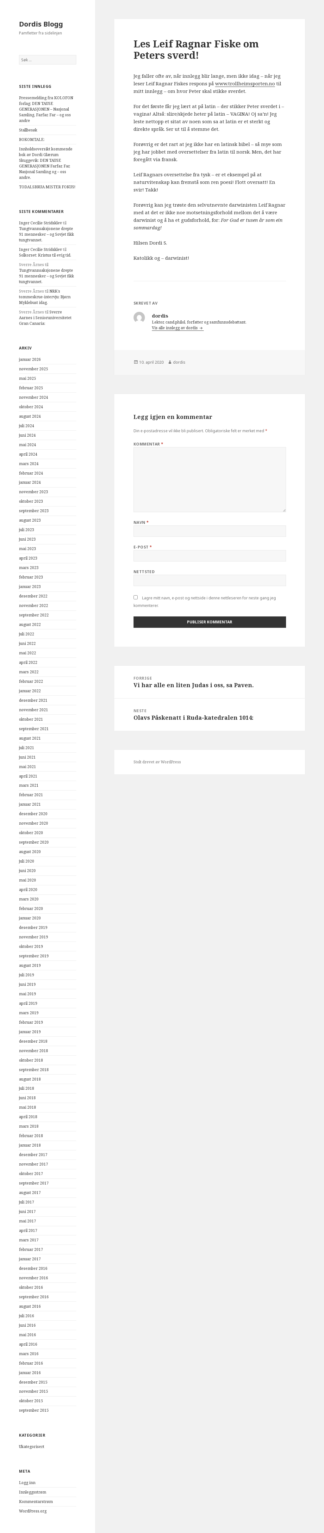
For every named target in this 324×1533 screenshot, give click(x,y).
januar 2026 (30, 359)
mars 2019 (29, 1012)
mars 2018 (29, 1126)
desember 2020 (33, 813)
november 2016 (33, 1278)
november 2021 (33, 709)
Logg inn (27, 1482)
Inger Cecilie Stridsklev (40, 223)
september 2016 (34, 1297)
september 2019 (34, 956)
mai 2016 (27, 1334)
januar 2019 (30, 1031)
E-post (143, 547)
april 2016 (28, 1344)
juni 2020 (27, 870)
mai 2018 (27, 1107)
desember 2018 (33, 1041)
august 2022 (30, 624)
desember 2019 (33, 927)
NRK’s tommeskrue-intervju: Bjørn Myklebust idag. (45, 296)
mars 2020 (29, 899)
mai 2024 (27, 444)
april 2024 (28, 454)
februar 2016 (31, 1363)
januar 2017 (30, 1259)
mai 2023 (27, 548)
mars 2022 (29, 672)
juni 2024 (27, 435)
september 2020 (34, 842)
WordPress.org (33, 1511)
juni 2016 (27, 1325)
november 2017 (33, 1164)
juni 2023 (27, 539)
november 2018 (33, 1050)
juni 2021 (27, 757)
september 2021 (34, 728)
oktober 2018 (31, 1060)
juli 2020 (26, 861)
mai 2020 (27, 880)
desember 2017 (33, 1154)
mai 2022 (27, 653)
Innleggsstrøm (32, 1492)
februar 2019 (31, 1022)
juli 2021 (26, 747)
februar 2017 (31, 1249)
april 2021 (28, 776)
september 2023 (34, 510)
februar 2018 (31, 1135)
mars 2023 (29, 567)
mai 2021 (27, 766)
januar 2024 (30, 482)
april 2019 (28, 1003)
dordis (179, 362)
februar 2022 (31, 681)
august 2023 (30, 520)
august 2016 (30, 1306)
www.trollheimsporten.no (245, 83)
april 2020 (28, 889)
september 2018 (34, 1069)
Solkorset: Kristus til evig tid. (45, 255)
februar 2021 (31, 794)
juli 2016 (26, 1315)
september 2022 (34, 615)
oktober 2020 (31, 832)
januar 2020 (30, 918)
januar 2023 (30, 586)
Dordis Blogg (41, 23)
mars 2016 (29, 1353)
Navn (141, 522)
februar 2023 (31, 577)
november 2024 (33, 397)
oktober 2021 (31, 719)
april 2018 (28, 1116)
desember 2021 (33, 700)
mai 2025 (27, 378)
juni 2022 (27, 643)
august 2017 (30, 1192)
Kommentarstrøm (36, 1501)
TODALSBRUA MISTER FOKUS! (47, 187)
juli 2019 (26, 975)
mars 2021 (29, 785)
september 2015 (34, 1410)
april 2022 (28, 662)
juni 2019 (27, 984)
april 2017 (28, 1230)
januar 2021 (30, 804)
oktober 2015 (31, 1400)
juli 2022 (26, 634)
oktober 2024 (31, 406)
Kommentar (149, 444)
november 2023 (33, 491)
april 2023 (28, 558)
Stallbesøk (28, 130)
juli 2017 (26, 1202)
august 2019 (30, 965)
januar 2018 (30, 1145)
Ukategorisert (31, 1446)
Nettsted (144, 571)
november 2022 (33, 605)
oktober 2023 (31, 501)
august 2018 (30, 1079)
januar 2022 (30, 691)
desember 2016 (33, 1268)
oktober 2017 (31, 1173)
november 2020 (33, 823)
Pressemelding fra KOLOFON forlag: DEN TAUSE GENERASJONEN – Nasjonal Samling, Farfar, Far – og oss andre (46, 109)
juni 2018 (27, 1097)
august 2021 (30, 738)
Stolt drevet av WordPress (157, 762)
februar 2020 (31, 908)
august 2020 (30, 851)
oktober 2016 (31, 1287)
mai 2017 (27, 1221)
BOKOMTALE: (32, 139)
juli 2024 (26, 425)
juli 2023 (26, 529)
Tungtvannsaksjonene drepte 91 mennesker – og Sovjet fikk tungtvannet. (46, 234)
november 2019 (33, 937)
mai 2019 (27, 994)
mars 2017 (29, 1240)
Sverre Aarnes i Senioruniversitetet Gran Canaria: (45, 317)
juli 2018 (26, 1088)
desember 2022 (33, 596)
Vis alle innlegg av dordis (175, 327)
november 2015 (33, 1391)
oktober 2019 (31, 946)
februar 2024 (31, 473)
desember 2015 (33, 1382)
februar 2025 (31, 388)
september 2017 (34, 1183)
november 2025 (33, 369)
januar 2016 (30, 1372)
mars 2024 (29, 463)
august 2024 (30, 416)
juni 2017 (27, 1211)
